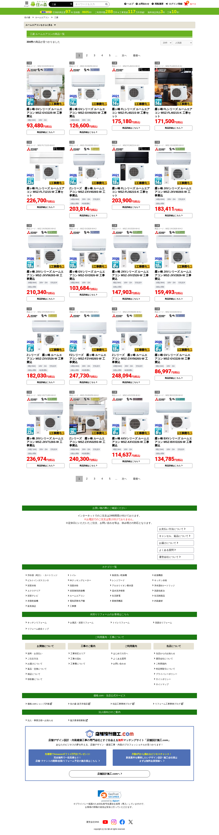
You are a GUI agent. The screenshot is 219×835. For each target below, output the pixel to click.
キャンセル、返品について (173, 536)
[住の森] (38, 3)
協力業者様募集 (79, 720)
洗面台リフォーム (163, 622)
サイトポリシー (163, 679)
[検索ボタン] (106, 4)
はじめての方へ (120, 653)
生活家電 (116, 595)
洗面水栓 (74, 585)
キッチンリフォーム (37, 622)
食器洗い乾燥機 (119, 575)
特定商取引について (165, 669)
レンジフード (118, 580)
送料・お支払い (35, 653)
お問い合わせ (119, 663)
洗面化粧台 (159, 590)
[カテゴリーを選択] (61, 4)
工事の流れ (75, 658)
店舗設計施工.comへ (108, 774)
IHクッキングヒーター (80, 580)
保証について (34, 674)
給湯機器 (158, 575)
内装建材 (158, 601)
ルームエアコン (39, 25)
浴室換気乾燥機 (77, 590)
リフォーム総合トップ (38, 629)
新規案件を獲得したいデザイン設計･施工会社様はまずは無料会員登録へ (151, 757)
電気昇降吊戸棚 (77, 601)
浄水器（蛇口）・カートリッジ (42, 575)
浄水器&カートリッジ (164, 585)
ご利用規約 (161, 663)
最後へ (136, 55)
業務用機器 (117, 601)
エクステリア (34, 590)
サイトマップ (162, 684)
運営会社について (169, 557)
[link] (109, 796)
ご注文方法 (33, 658)
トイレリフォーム (121, 622)
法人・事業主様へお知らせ (40, 720)
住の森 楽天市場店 (80, 704)
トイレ (73, 575)
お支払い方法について (171, 529)
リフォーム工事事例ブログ (169, 704)
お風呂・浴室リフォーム (82, 622)
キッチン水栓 (160, 580)
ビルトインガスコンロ (38, 580)
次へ (124, 55)
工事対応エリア (77, 653)
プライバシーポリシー (166, 674)
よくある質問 (166, 550)
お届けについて (167, 543)
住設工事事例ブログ (123, 704)
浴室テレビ (33, 595)
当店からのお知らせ (165, 653)
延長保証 (32, 606)
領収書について (35, 679)
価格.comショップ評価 (40, 704)
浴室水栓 (32, 585)
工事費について (77, 663)
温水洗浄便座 (118, 590)
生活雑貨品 (159, 595)
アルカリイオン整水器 (122, 585)
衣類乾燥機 (33, 601)
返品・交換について (37, 669)
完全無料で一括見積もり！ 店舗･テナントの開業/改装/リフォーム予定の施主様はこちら (66, 757)
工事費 (73, 606)
